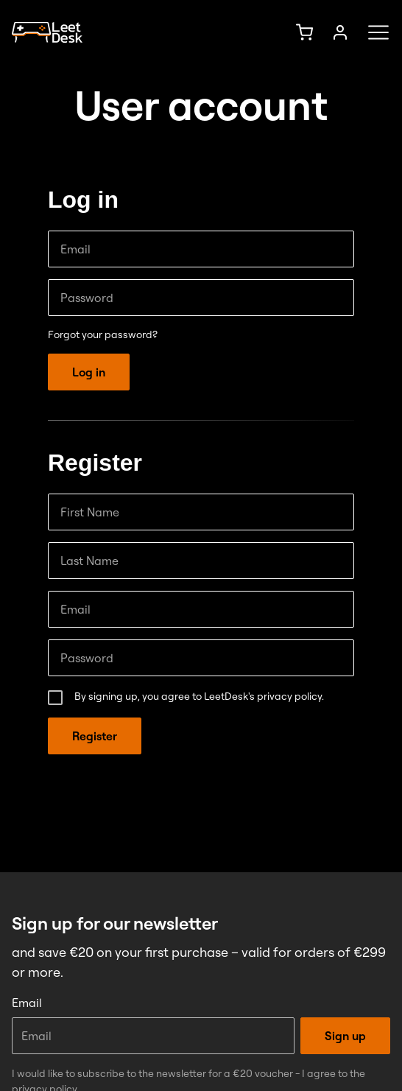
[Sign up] (340, 32)
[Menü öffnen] (374, 32)
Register (94, 736)
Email (27, 1002)
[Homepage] (47, 32)
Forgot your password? (103, 334)
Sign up (345, 1035)
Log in (88, 372)
